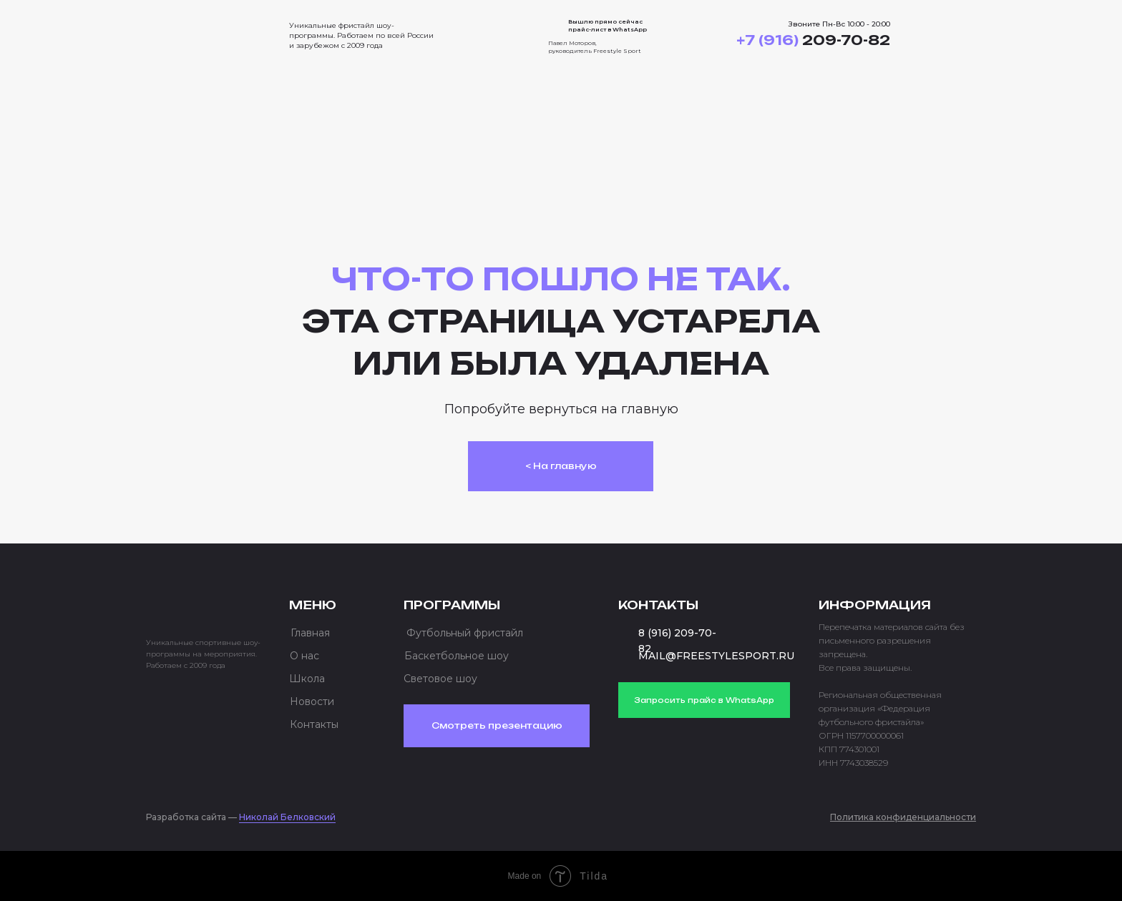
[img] (203, 31)
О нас (304, 655)
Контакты (314, 724)
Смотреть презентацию (496, 725)
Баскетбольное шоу (456, 655)
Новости (312, 701)
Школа (307, 678)
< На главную (561, 466)
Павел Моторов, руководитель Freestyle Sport (594, 46)
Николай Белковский (287, 817)
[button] (949, 35)
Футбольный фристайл (464, 632)
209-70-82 (813, 40)
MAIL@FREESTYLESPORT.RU (716, 655)
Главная (310, 632)
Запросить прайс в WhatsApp (704, 700)
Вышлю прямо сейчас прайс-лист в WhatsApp (607, 25)
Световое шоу (440, 678)
